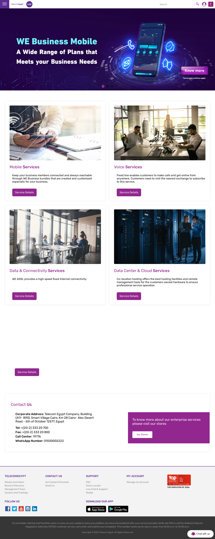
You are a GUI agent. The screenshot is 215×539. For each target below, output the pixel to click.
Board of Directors (14, 485)
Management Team (15, 489)
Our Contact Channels (57, 482)
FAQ (88, 482)
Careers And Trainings (16, 492)
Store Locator (93, 485)
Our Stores (142, 434)
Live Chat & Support (97, 489)
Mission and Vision (14, 482)
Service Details (24, 192)
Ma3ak (89, 492)
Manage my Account (138, 482)
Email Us (49, 485)
